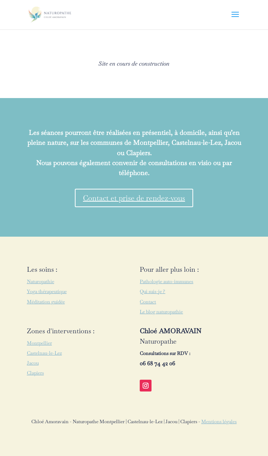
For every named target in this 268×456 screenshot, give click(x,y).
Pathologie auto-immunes (166, 281)
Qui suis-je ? (152, 291)
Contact (148, 302)
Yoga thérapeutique (47, 291)
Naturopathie (40, 281)
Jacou (33, 363)
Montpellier (39, 343)
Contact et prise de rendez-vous (134, 198)
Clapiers (35, 373)
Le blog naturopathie (161, 312)
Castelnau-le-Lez (44, 353)
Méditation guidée (46, 302)
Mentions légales (219, 421)
